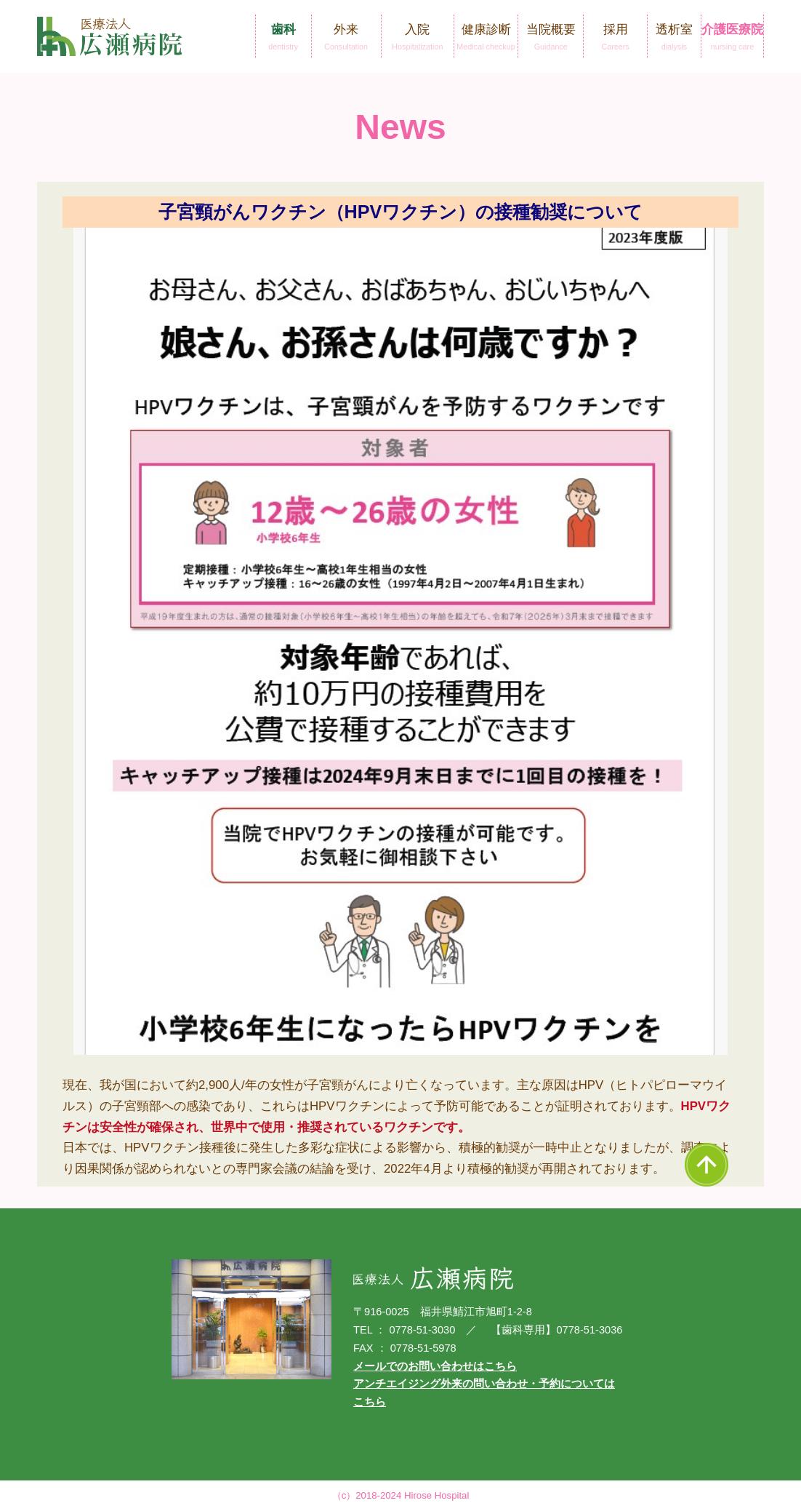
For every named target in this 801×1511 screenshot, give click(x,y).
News (400, 127)
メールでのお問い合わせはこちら (435, 1366)
